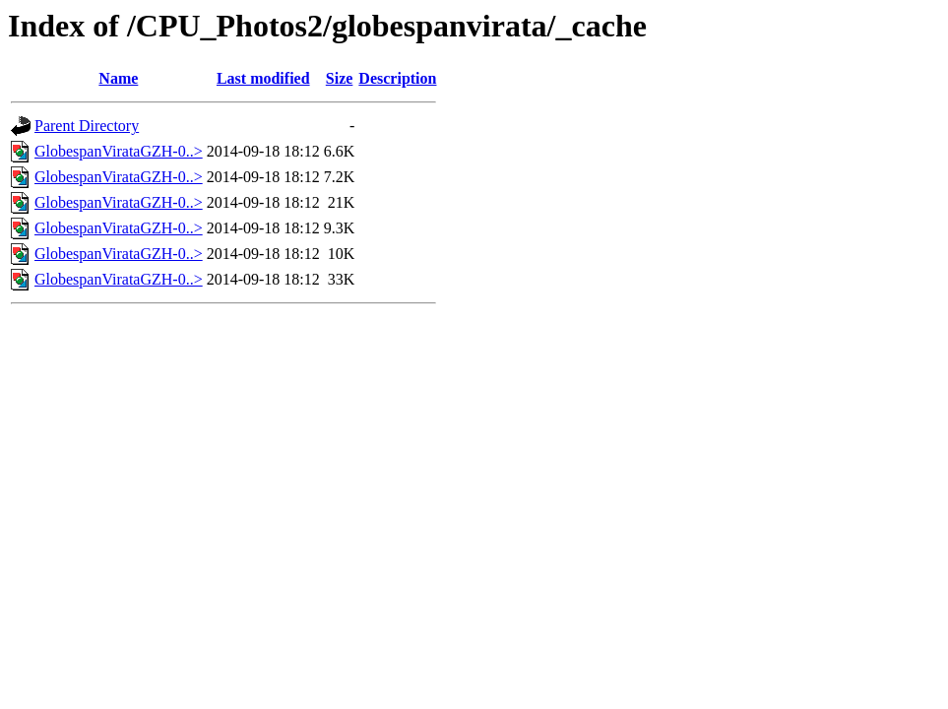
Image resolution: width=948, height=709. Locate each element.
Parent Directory (86, 125)
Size (339, 78)
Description (397, 78)
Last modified (263, 78)
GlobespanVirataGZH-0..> (118, 151)
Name (118, 78)
